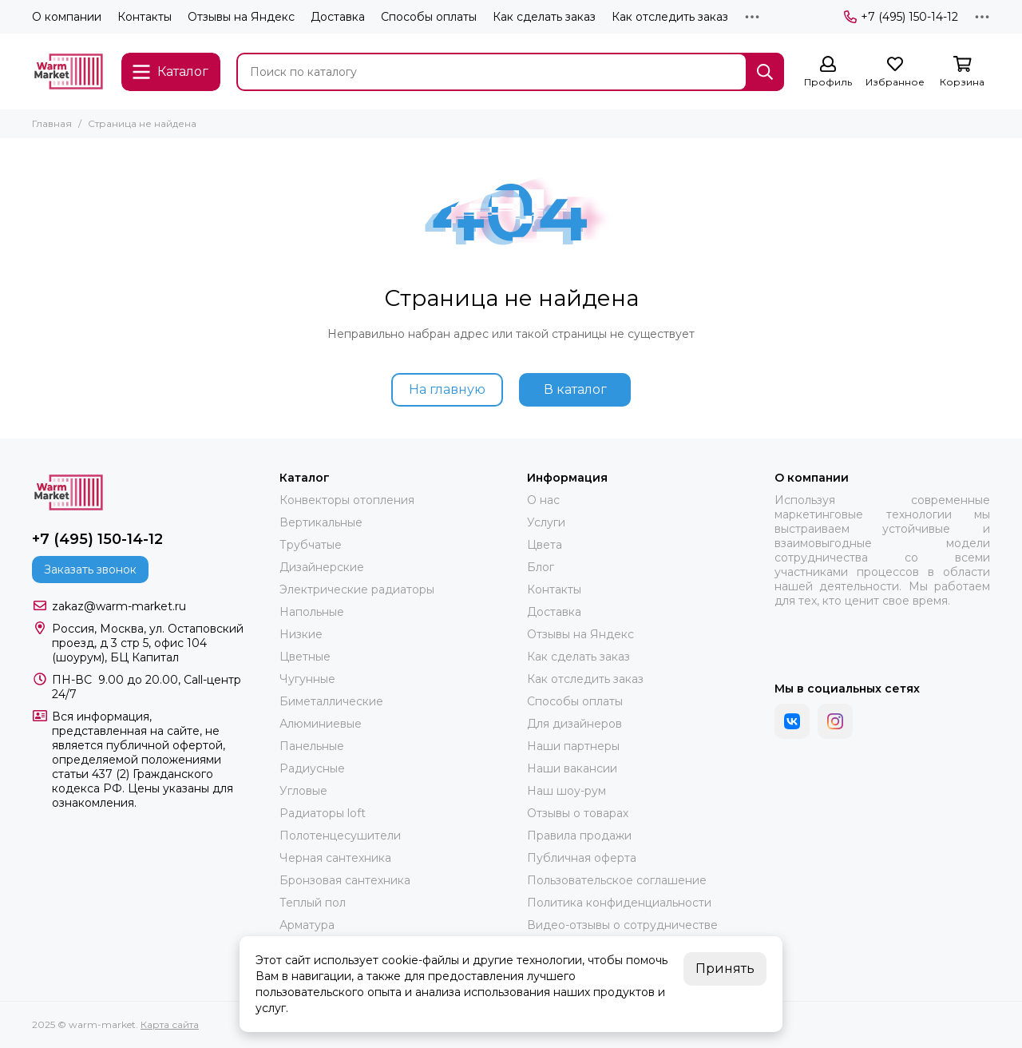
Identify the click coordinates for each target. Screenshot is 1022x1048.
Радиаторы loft (322, 813)
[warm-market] (68, 71)
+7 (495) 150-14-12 (901, 17)
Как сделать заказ (544, 17)
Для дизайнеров (574, 724)
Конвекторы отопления (346, 500)
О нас (543, 500)
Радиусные (312, 768)
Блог (540, 567)
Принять (725, 968)
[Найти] (765, 72)
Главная (52, 123)
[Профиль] (828, 72)
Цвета (544, 545)
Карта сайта (170, 1024)
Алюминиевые (320, 724)
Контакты (144, 17)
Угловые (303, 791)
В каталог (575, 389)
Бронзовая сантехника (344, 880)
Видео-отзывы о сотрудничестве (622, 925)
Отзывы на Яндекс (241, 17)
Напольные (311, 612)
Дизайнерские (321, 567)
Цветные (305, 656)
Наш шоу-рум (566, 791)
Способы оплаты (429, 17)
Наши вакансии (572, 768)
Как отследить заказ (670, 17)
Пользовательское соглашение (617, 880)
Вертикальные (320, 522)
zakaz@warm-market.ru (119, 606)
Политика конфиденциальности (619, 902)
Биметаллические (331, 701)
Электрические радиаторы (356, 589)
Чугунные (307, 679)
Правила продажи (579, 835)
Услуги (546, 522)
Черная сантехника (335, 858)
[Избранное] (895, 72)
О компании (66, 17)
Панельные (311, 746)
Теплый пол (312, 902)
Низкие (301, 634)
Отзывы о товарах (577, 813)
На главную (447, 389)
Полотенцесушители (340, 835)
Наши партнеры (573, 746)
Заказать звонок (90, 569)
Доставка (338, 17)
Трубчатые (310, 545)
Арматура (307, 925)
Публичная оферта (581, 858)
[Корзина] (962, 72)
